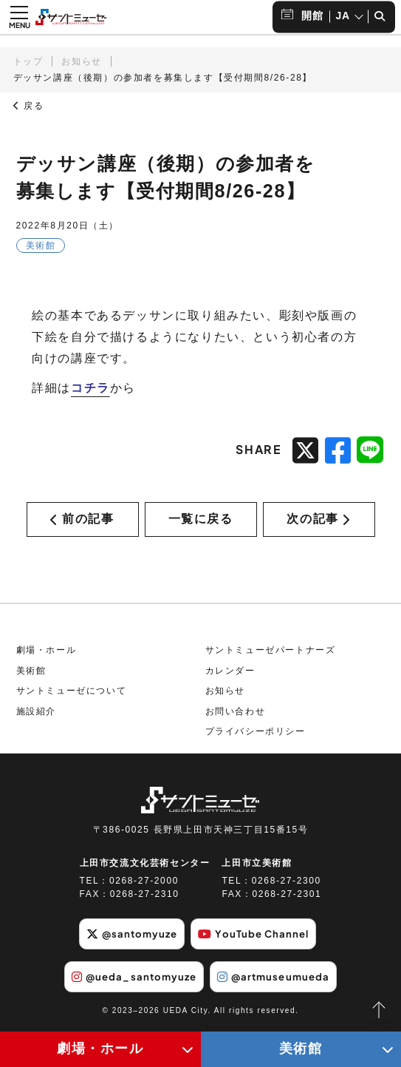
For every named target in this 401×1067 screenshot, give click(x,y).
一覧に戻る (200, 521)
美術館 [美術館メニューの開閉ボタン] (301, 1048)
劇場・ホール (46, 654)
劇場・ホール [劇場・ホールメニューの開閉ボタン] (100, 1048)
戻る (28, 106)
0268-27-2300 (286, 886)
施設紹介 (36, 716)
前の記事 (82, 521)
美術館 (31, 675)
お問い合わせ (235, 716)
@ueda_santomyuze (130, 979)
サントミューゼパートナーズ (270, 654)
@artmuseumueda (277, 979)
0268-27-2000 (144, 886)
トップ (28, 61)
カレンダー (230, 675)
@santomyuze (128, 938)
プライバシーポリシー (255, 736)
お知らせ (81, 61)
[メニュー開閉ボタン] (19, 17)
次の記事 (318, 521)
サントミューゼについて (71, 696)
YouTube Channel (257, 938)
